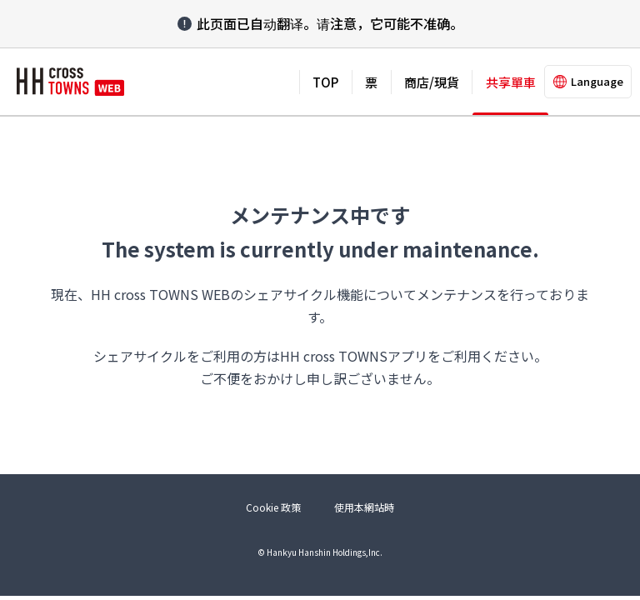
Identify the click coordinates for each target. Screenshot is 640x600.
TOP (325, 82)
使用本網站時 (364, 507)
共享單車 (511, 82)
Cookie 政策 (273, 507)
